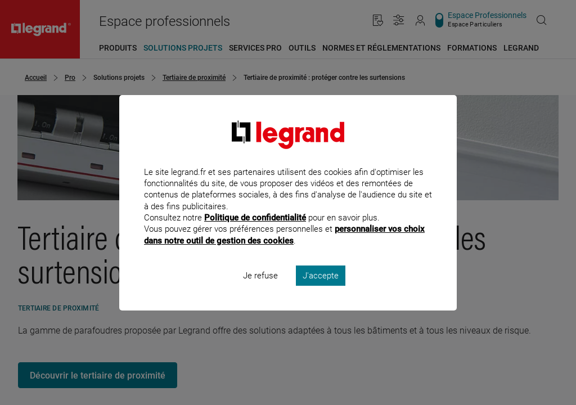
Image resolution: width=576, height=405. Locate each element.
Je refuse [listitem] (260, 290)
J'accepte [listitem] (321, 290)
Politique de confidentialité (255, 233)
